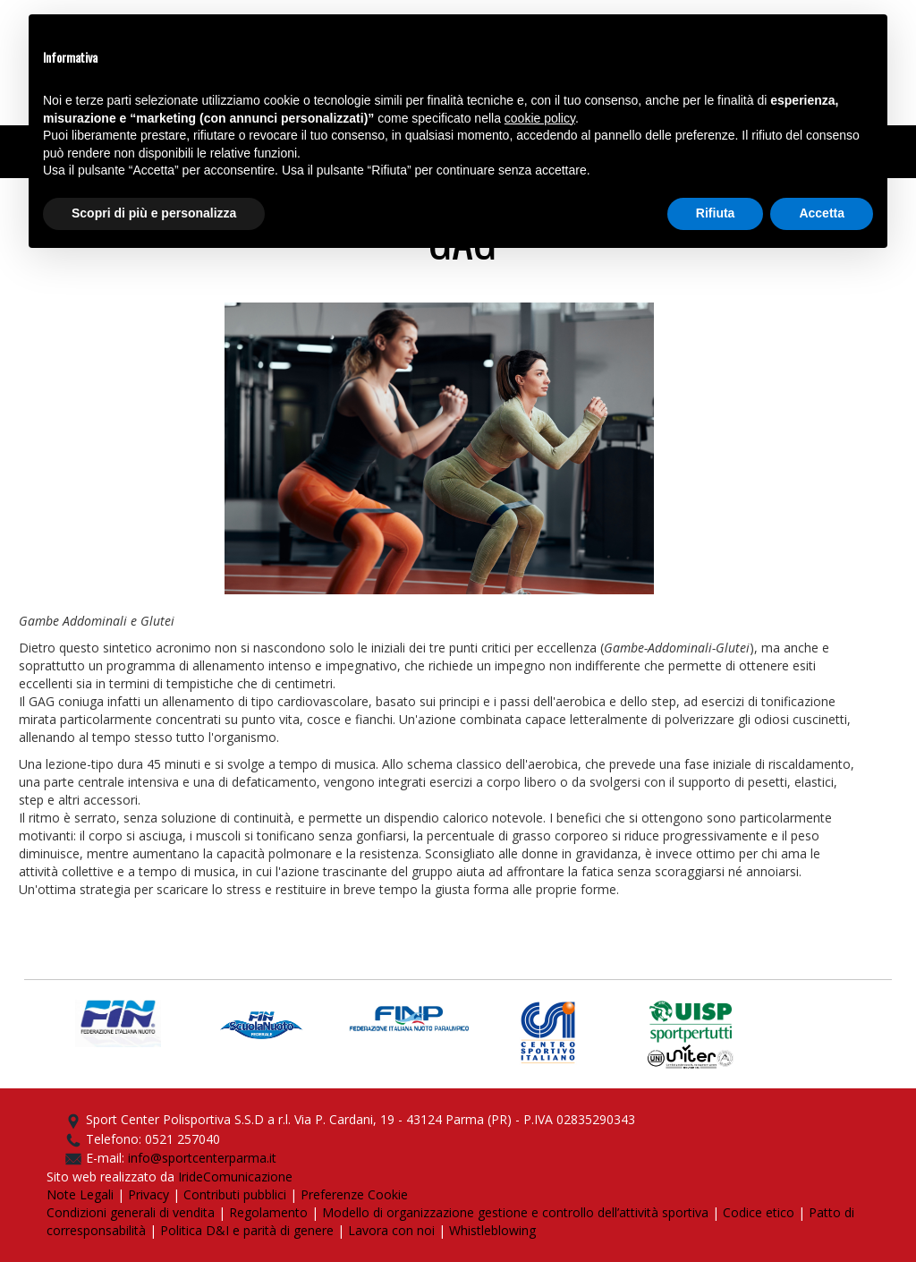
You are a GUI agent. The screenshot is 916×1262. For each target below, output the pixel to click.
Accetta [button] (821, 213)
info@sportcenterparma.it (202, 1157)
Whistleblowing (492, 1230)
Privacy (148, 1194)
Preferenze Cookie (354, 1194)
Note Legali (80, 1194)
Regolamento (268, 1212)
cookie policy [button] (540, 118)
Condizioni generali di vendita (131, 1212)
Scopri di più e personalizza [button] (154, 213)
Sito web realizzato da (112, 1176)
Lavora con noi (391, 1230)
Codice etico (758, 1212)
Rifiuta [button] (715, 213)
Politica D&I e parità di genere (247, 1230)
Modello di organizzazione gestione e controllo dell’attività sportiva (515, 1212)
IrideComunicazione (235, 1176)
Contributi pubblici (234, 1194)
